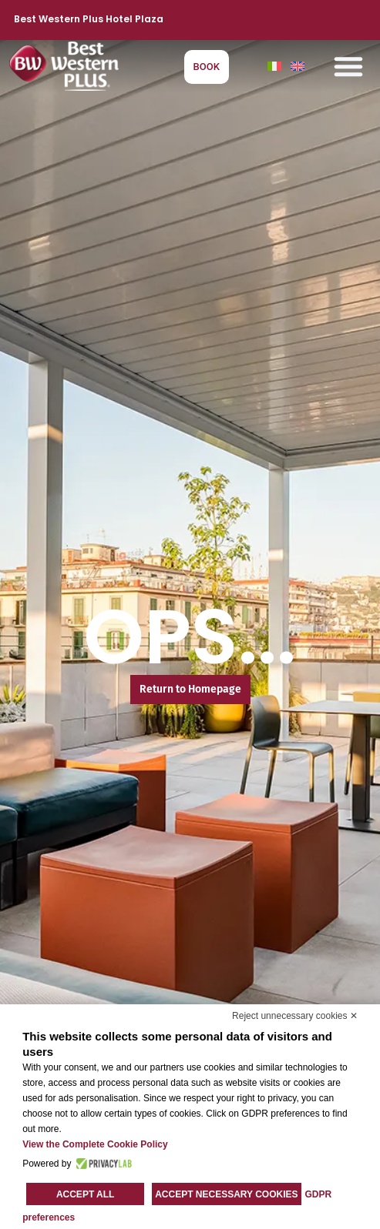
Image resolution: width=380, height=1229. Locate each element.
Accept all (85, 1194)
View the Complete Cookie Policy (95, 1144)
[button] (348, 66)
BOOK (206, 66)
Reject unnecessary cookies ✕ (295, 1015)
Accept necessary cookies (226, 1194)
